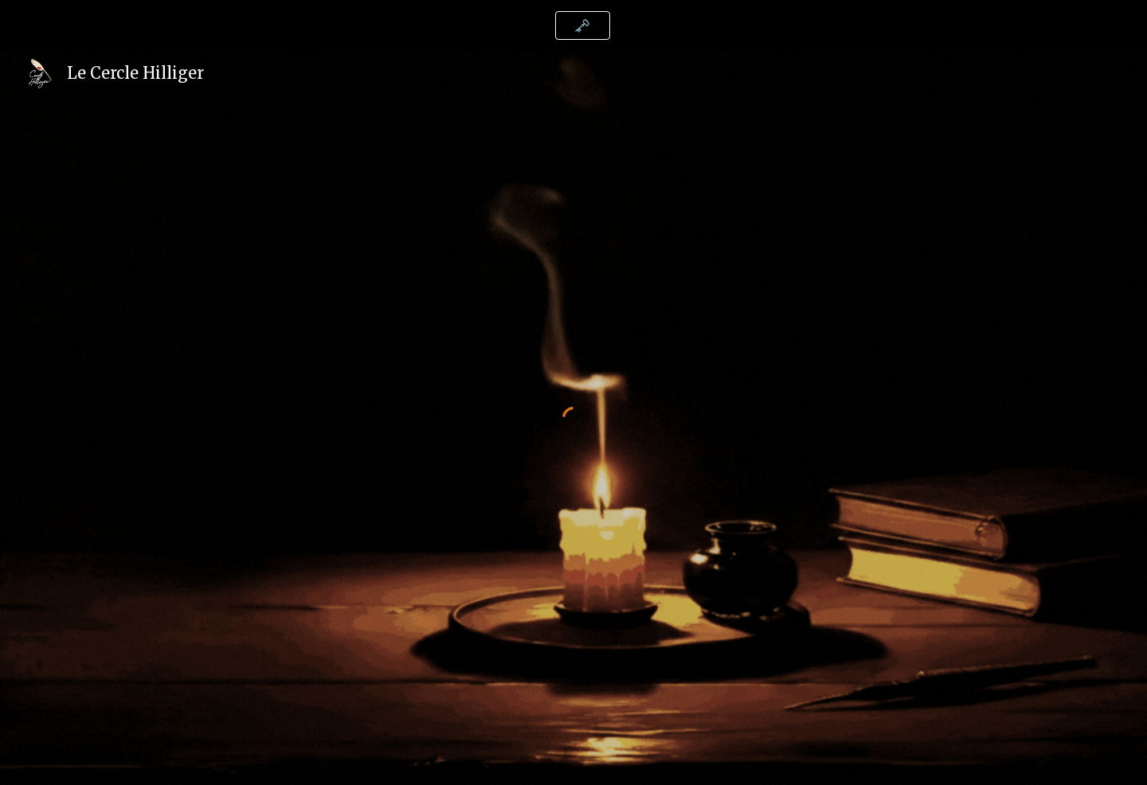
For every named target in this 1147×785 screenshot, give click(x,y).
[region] (573, 25)
